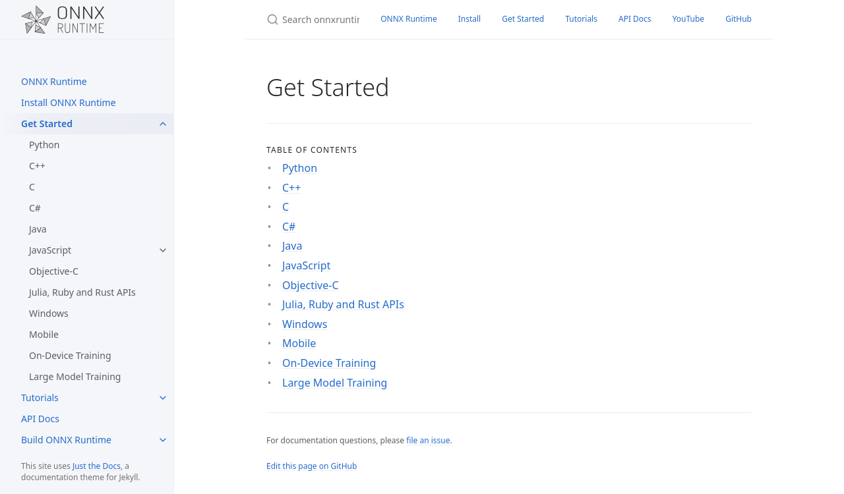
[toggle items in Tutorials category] (162, 397)
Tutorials (40, 397)
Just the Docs (97, 466)
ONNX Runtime (54, 81)
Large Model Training (75, 376)
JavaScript (50, 250)
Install (469, 18)
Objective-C (53, 271)
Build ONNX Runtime (66, 439)
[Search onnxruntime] (307, 19)
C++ (37, 165)
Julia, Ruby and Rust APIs (82, 292)
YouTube (689, 18)
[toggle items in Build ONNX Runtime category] (162, 440)
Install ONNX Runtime (68, 102)
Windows (49, 313)
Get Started (47, 123)
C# (35, 208)
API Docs (40, 418)
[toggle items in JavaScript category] (162, 250)
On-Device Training (70, 355)
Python (44, 144)
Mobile (44, 334)
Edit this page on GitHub (311, 466)
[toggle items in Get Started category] (162, 123)
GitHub (738, 18)
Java (38, 229)
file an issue (428, 440)
